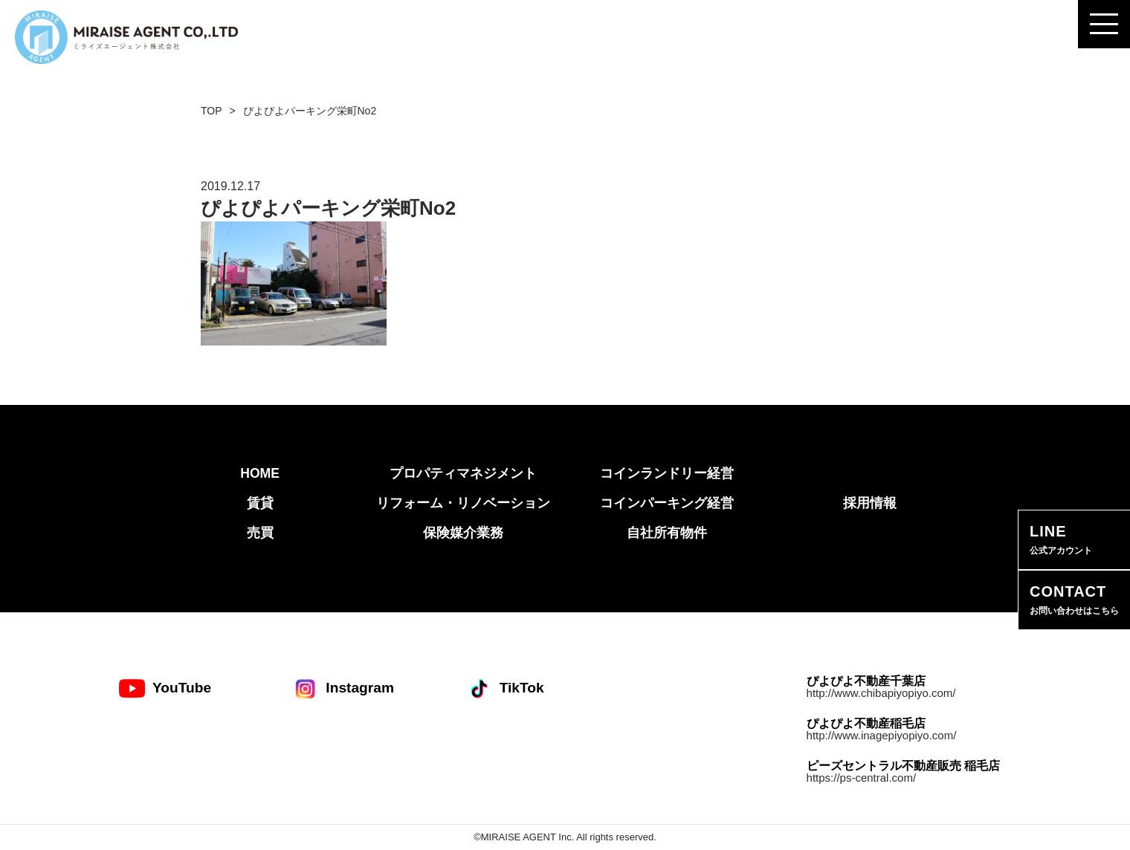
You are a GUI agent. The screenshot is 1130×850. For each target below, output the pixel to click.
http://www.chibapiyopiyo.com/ (881, 693)
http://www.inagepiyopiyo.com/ (882, 735)
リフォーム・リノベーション (463, 503)
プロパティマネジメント (463, 473)
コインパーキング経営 (667, 503)
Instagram (343, 688)
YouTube (165, 688)
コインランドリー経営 (667, 473)
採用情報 (870, 503)
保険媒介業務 (463, 532)
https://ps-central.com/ (862, 777)
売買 (260, 532)
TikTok (505, 688)
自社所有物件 (667, 532)
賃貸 (260, 503)
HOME (260, 473)
